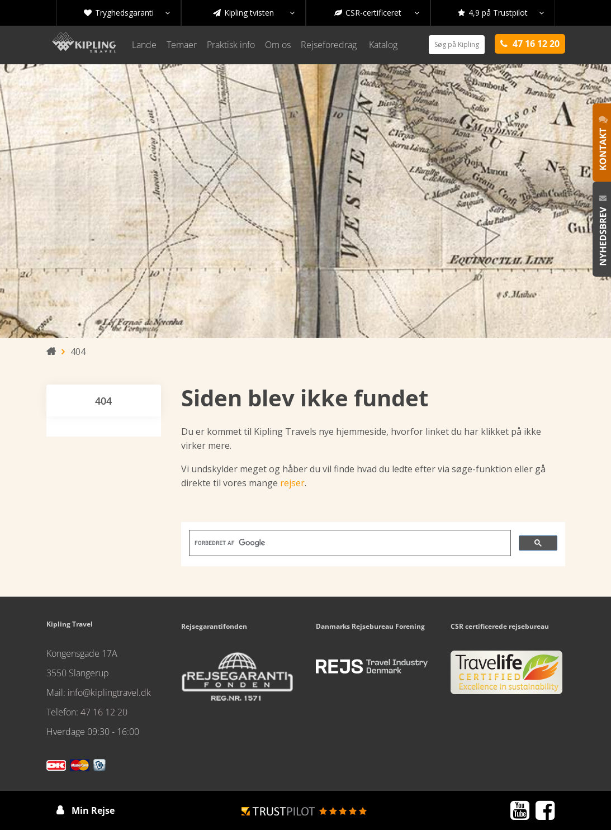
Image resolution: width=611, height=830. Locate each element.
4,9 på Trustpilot (501, 13)
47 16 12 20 (103, 712)
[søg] (349, 543)
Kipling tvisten (254, 13)
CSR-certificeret (376, 13)
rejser (292, 483)
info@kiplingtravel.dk (109, 692)
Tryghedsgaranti (127, 13)
